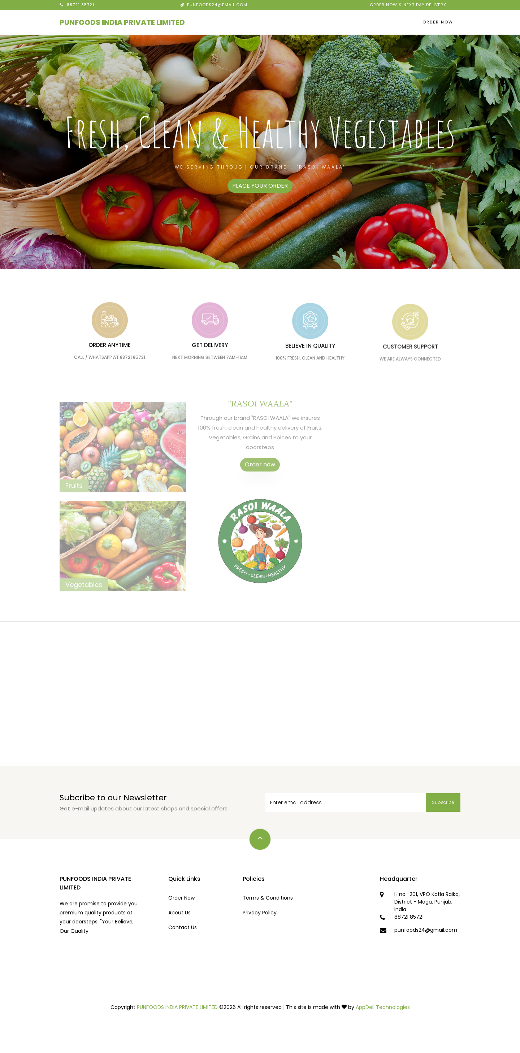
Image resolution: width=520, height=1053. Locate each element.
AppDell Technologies (383, 1007)
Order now (260, 475)
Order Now (437, 22)
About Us (179, 912)
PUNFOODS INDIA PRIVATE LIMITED (122, 22)
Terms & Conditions (268, 897)
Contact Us (182, 927)
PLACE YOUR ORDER (260, 186)
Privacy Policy (260, 912)
